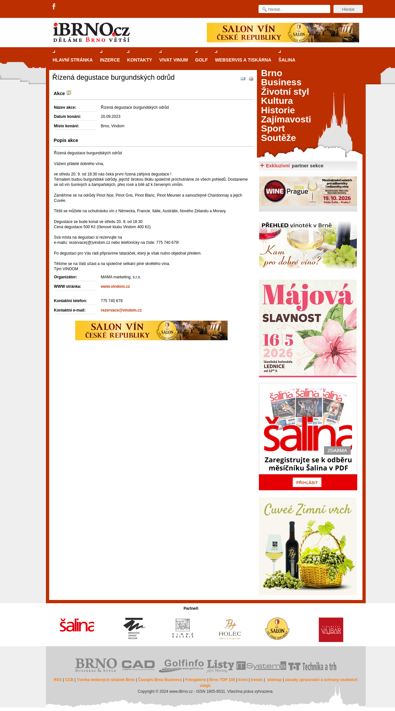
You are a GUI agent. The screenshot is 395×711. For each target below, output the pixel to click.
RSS (58, 679)
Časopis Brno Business (160, 679)
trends (257, 679)
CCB (69, 679)
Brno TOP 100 (222, 679)
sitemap (274, 679)
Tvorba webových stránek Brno (106, 679)
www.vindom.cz (115, 286)
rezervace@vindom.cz (121, 310)
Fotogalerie (195, 679)
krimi (243, 679)
